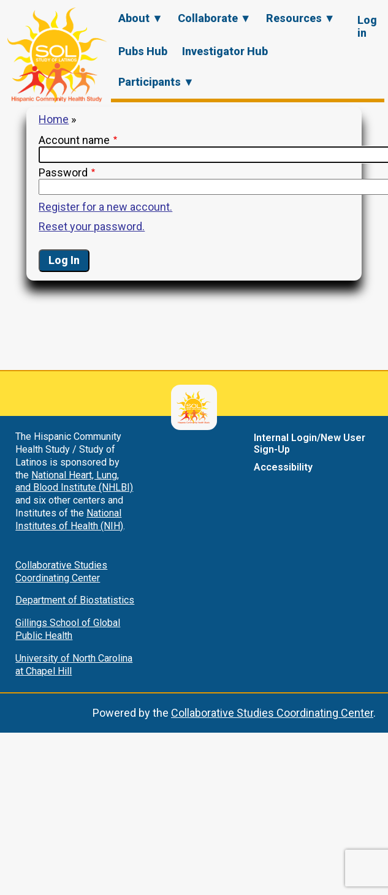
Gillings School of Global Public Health (67, 629)
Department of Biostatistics (74, 600)
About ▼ (140, 18)
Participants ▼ (156, 81)
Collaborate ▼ (214, 18)
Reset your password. (92, 226)
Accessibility (283, 467)
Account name (74, 140)
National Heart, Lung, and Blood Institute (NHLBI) (74, 481)
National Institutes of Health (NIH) (69, 519)
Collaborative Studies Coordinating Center (61, 571)
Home (54, 119)
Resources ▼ (300, 18)
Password (63, 172)
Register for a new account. (105, 206)
